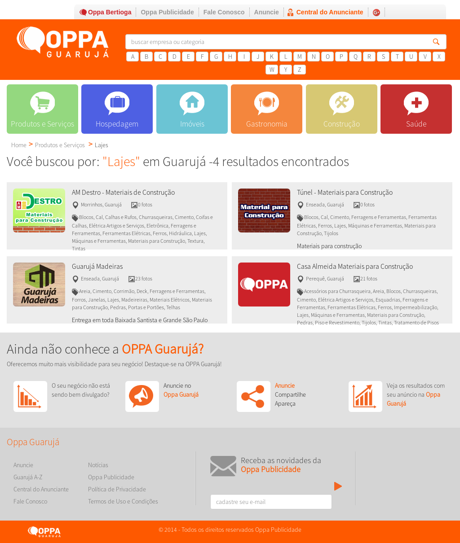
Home (19, 145)
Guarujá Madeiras (97, 266)
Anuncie (266, 12)
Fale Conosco (224, 12)
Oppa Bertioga (109, 12)
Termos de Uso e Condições (123, 501)
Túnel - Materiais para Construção (345, 192)
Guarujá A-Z (28, 477)
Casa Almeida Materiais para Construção (355, 266)
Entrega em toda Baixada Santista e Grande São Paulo (140, 320)
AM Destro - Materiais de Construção (123, 192)
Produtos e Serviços (60, 145)
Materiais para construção (329, 246)
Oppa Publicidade (167, 12)
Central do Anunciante (329, 12)
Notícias (98, 465)
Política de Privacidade (117, 489)
